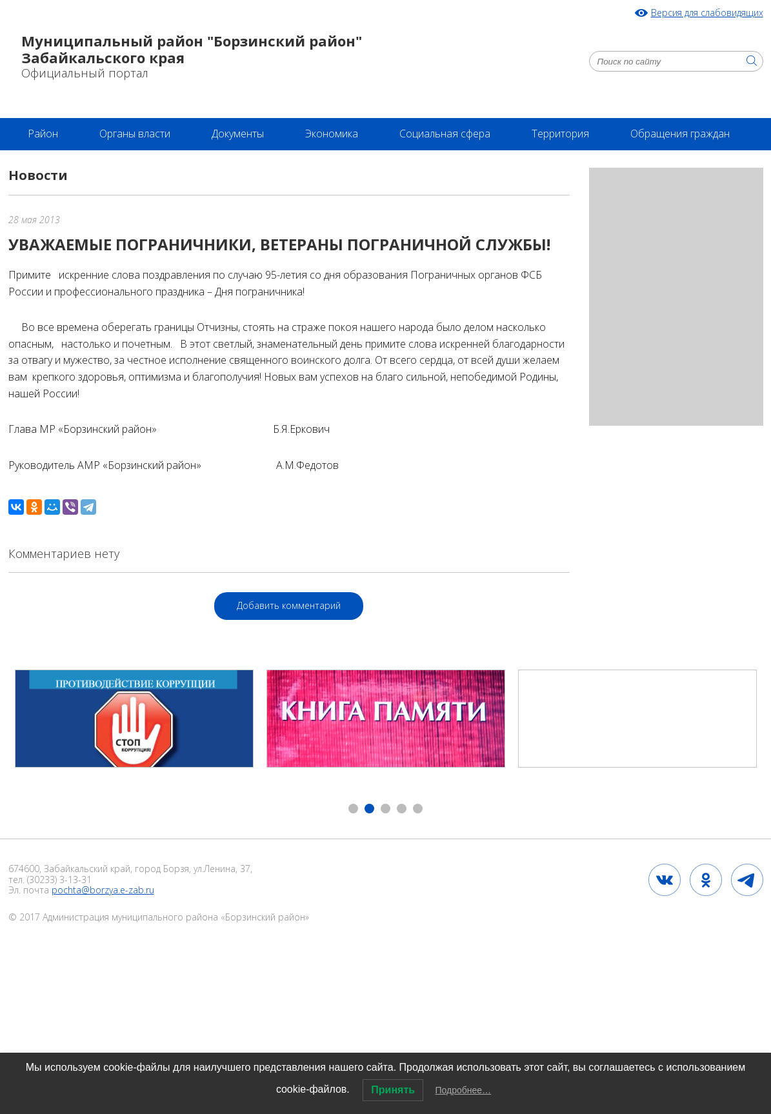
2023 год (359, 1002)
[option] (134, 719)
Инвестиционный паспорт (484, 1002)
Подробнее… (464, 1090)
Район (43, 133)
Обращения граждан (680, 133)
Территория (560, 133)
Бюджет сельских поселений (605, 1034)
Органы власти (134, 133)
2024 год (48, 971)
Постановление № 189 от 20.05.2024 (198, 971)
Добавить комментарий (289, 605)
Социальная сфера (444, 133)
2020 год (276, 1002)
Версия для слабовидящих (707, 13)
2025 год (475, 1034)
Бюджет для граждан (281, 1034)
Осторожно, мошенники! (551, 971)
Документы (238, 133)
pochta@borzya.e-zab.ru (103, 890)
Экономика (331, 133)
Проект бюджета (150, 1034)
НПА (204, 1002)
